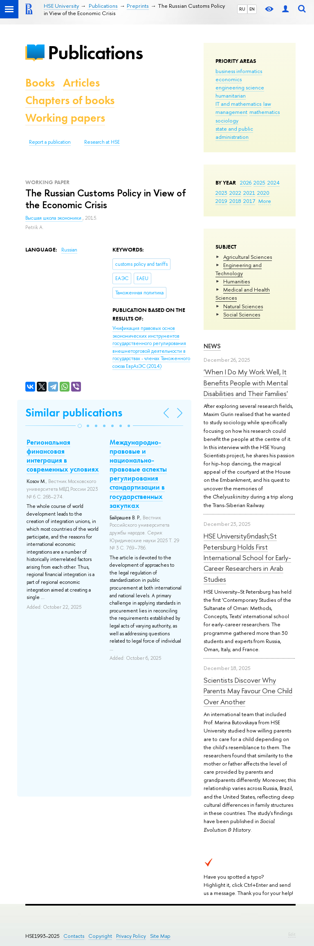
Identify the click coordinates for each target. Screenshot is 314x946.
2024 (273, 182)
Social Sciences (241, 314)
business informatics (238, 71)
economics (228, 79)
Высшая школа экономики (54, 218)
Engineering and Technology (238, 269)
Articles (81, 83)
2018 (235, 201)
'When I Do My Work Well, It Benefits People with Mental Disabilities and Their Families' (246, 382)
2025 (259, 182)
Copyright (100, 936)
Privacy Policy (131, 936)
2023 (221, 192)
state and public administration (234, 132)
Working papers (65, 118)
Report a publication (50, 142)
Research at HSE (102, 142)
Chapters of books (69, 100)
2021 (249, 192)
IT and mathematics (238, 103)
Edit (292, 934)
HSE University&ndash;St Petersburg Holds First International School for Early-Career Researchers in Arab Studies (247, 557)
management (231, 112)
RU (242, 9)
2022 (235, 192)
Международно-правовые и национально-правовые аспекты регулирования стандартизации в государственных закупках (138, 474)
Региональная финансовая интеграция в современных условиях (63, 456)
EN (252, 9)
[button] (80, 426)
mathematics (264, 112)
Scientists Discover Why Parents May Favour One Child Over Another (248, 690)
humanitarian (230, 95)
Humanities (236, 281)
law (267, 103)
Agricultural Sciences (247, 256)
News (212, 346)
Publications (95, 52)
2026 (245, 182)
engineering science (239, 87)
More (264, 201)
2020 (263, 192)
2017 (249, 201)
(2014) (151, 347)
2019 (221, 201)
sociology (226, 120)
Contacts (73, 936)
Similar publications (73, 412)
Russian (69, 250)
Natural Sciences (243, 306)
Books (40, 83)
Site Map (160, 936)
